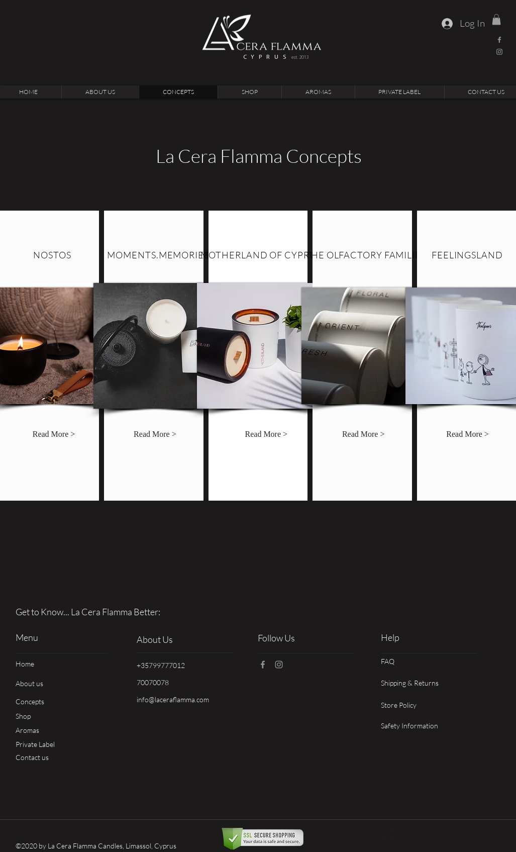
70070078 (153, 682)
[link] (496, 19)
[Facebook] (499, 40)
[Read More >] (54, 434)
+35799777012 (161, 665)
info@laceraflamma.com (173, 699)
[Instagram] (499, 52)
